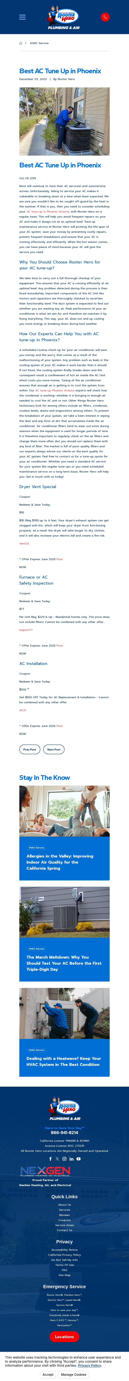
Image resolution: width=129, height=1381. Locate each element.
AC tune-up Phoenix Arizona (54, 390)
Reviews (64, 1215)
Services (64, 1210)
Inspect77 (26, 630)
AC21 (22, 710)
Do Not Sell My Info (64, 1260)
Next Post (53, 749)
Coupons (64, 1220)
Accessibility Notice (64, 1250)
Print (59, 559)
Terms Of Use (64, 1265)
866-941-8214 (64, 1132)
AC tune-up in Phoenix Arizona (48, 211)
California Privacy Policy (64, 1255)
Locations (64, 1336)
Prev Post (29, 749)
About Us (64, 1205)
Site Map (65, 1275)
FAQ (64, 1270)
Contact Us (64, 1230)
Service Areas (64, 1225)
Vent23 (24, 543)
